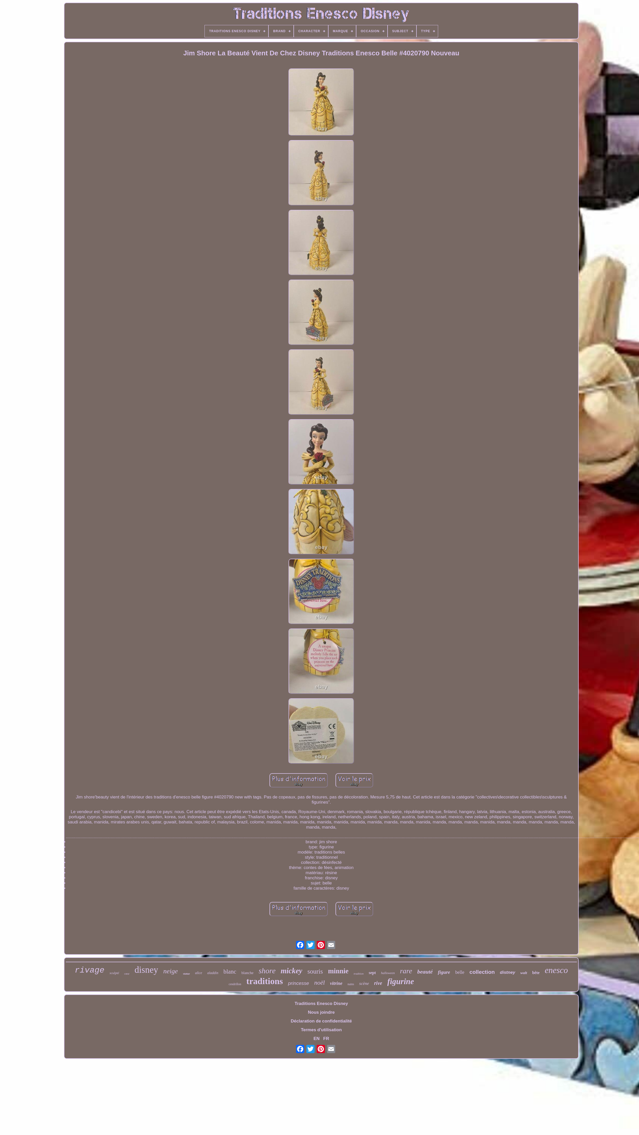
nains (351, 984)
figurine (400, 981)
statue (186, 973)
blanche (247, 973)
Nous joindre (321, 1012)
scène (364, 983)
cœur (126, 973)
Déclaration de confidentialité (321, 1021)
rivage (89, 970)
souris (315, 971)
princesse (298, 983)
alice (198, 973)
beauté (425, 971)
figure (444, 972)
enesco (556, 970)
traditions (264, 981)
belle (459, 972)
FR (326, 1038)
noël (319, 982)
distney (507, 972)
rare (406, 971)
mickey (291, 971)
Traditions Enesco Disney (321, 1003)
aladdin (212, 973)
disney (146, 970)
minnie (338, 971)
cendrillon (235, 984)
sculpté (114, 973)
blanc (229, 971)
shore (267, 970)
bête (535, 972)
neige (170, 971)
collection (482, 972)
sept (372, 972)
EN (317, 1038)
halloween (388, 973)
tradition (359, 973)
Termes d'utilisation (321, 1029)
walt (523, 973)
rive (378, 983)
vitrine (336, 983)
